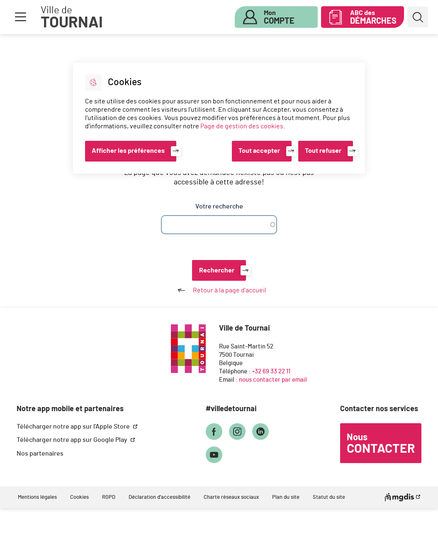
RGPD (108, 497)
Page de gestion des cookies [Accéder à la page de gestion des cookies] (241, 126)
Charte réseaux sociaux (231, 497)
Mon (279, 17)
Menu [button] (20, 17)
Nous (381, 444)
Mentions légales (37, 497)
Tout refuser (323, 150)
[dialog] (219, 118)
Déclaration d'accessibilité (159, 497)
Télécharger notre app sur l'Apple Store (74, 426)
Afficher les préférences (128, 150)
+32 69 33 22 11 (271, 371)
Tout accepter (259, 150)
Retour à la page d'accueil (219, 290)
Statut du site (329, 497)
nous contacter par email (273, 380)
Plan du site (285, 497)
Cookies (79, 497)
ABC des (373, 17)
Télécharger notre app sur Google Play (73, 440)
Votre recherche (219, 206)
